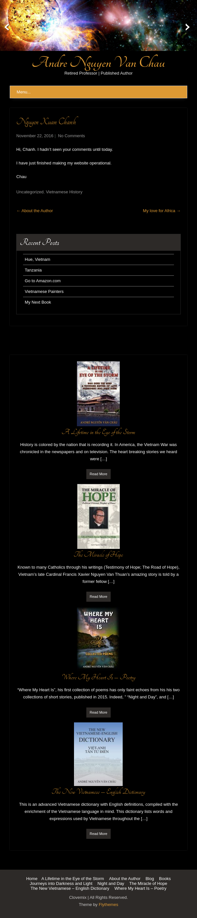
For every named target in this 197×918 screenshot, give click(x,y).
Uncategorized (29, 191)
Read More (98, 474)
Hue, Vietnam (37, 259)
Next (191, 27)
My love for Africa (161, 210)
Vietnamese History (64, 191)
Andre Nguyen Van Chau (98, 62)
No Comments (71, 135)
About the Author (34, 210)
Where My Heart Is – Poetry (140, 888)
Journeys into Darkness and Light (61, 883)
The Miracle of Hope (148, 883)
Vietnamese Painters (44, 291)
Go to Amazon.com (43, 280)
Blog (149, 878)
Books (165, 878)
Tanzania (33, 270)
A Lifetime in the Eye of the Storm (72, 878)
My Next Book (38, 302)
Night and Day (110, 883)
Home (32, 878)
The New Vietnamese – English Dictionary (70, 888)
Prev (5, 27)
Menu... (24, 92)
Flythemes (108, 904)
